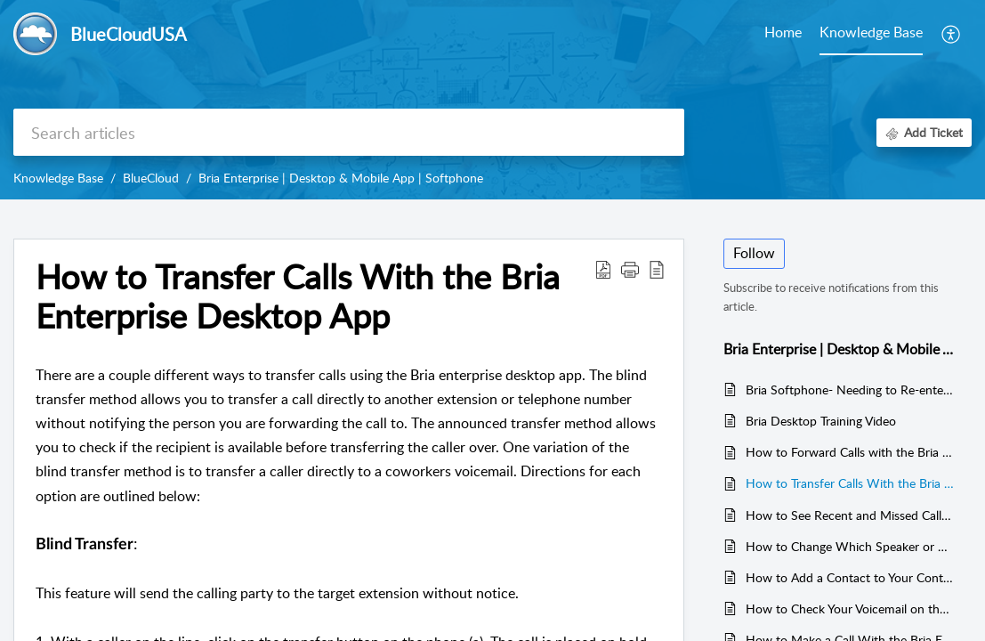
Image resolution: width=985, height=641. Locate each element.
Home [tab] (783, 32)
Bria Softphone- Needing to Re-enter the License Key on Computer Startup (850, 389)
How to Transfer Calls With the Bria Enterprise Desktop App (850, 483)
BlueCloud (151, 177)
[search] (348, 132)
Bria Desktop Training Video (821, 420)
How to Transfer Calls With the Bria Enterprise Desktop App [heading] (298, 296)
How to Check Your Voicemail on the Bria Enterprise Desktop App (850, 608)
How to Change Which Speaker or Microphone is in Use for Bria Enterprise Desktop (850, 546)
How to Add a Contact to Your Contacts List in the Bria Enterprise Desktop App (850, 577)
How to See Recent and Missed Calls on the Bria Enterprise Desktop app (850, 515)
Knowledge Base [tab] (871, 32)
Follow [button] (754, 253)
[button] (952, 33)
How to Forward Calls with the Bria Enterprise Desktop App (850, 451)
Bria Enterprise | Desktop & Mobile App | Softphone (340, 177)
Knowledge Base (58, 177)
